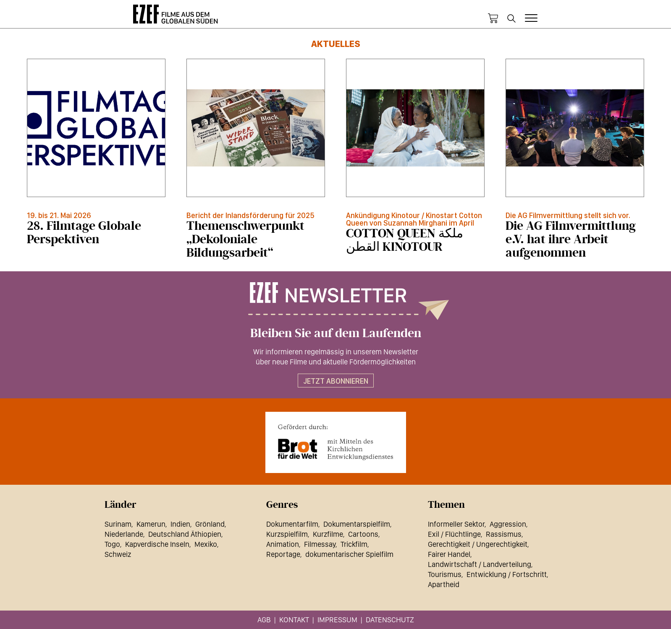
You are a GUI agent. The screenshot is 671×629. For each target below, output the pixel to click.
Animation (282, 544)
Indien (180, 524)
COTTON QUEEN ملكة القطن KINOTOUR (404, 240)
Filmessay (320, 544)
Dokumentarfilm (292, 524)
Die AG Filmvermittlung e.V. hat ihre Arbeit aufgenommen (571, 239)
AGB (264, 619)
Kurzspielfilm (287, 534)
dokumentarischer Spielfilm (349, 554)
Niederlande (124, 534)
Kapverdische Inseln (157, 544)
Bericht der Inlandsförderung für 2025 (250, 215)
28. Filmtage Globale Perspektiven (84, 232)
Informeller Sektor (456, 524)
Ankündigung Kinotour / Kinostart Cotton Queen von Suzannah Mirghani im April (414, 219)
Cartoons (363, 534)
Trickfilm (354, 544)
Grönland (210, 524)
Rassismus (504, 534)
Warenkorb (493, 18)
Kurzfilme (328, 534)
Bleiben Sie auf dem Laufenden (335, 333)
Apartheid (443, 584)
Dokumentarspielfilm (356, 524)
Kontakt (294, 619)
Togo (112, 544)
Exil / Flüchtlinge (454, 534)
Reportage (283, 554)
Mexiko (205, 544)
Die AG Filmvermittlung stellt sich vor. (568, 215)
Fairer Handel (449, 554)
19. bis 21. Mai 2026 (59, 215)
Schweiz (118, 554)
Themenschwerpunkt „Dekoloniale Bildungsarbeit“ (245, 239)
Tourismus (444, 574)
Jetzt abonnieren (335, 381)
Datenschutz (390, 619)
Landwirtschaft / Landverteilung (479, 564)
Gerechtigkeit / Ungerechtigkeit (477, 544)
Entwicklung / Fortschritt (507, 574)
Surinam (118, 524)
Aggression (508, 524)
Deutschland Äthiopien (184, 534)
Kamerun (150, 524)
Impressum (337, 619)
